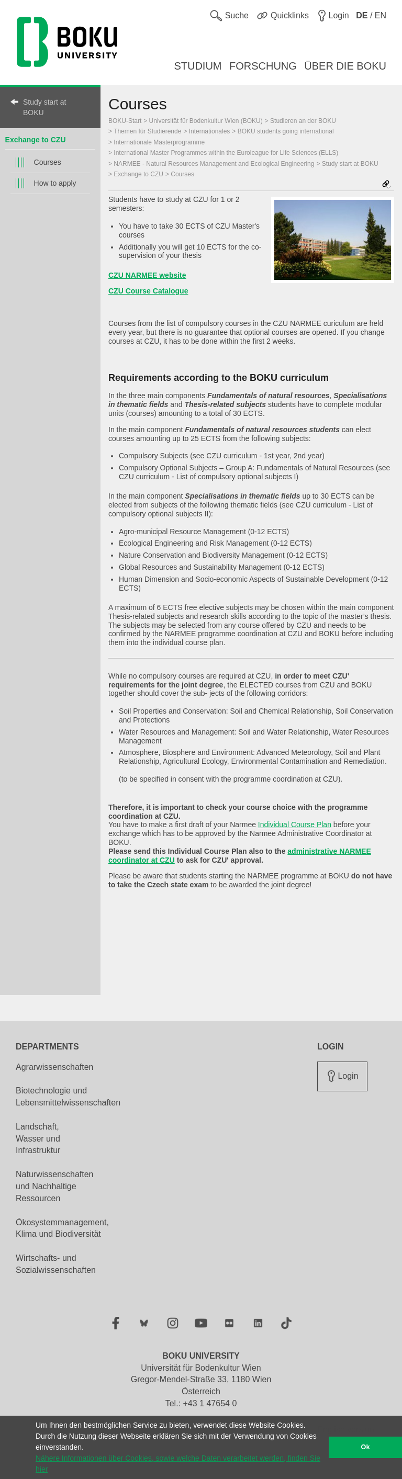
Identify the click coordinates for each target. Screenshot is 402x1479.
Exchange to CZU (35, 140)
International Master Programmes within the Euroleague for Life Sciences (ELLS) (226, 152)
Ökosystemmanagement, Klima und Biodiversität (62, 1228)
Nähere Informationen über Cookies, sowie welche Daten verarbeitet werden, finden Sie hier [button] (178, 1463)
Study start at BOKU (44, 107)
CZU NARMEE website (147, 275)
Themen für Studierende (147, 131)
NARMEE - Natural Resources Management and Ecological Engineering (214, 163)
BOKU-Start (124, 121)
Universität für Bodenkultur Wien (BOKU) (206, 121)
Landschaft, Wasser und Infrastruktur (38, 1138)
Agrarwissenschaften (55, 1067)
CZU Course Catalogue (148, 291)
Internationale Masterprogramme (159, 142)
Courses (47, 162)
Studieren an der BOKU (303, 121)
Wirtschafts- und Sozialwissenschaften (56, 1264)
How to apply (55, 183)
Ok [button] (365, 1447)
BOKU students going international (286, 131)
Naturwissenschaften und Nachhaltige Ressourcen (55, 1186)
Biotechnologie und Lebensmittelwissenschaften (68, 1096)
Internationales (209, 131)
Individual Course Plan (294, 824)
